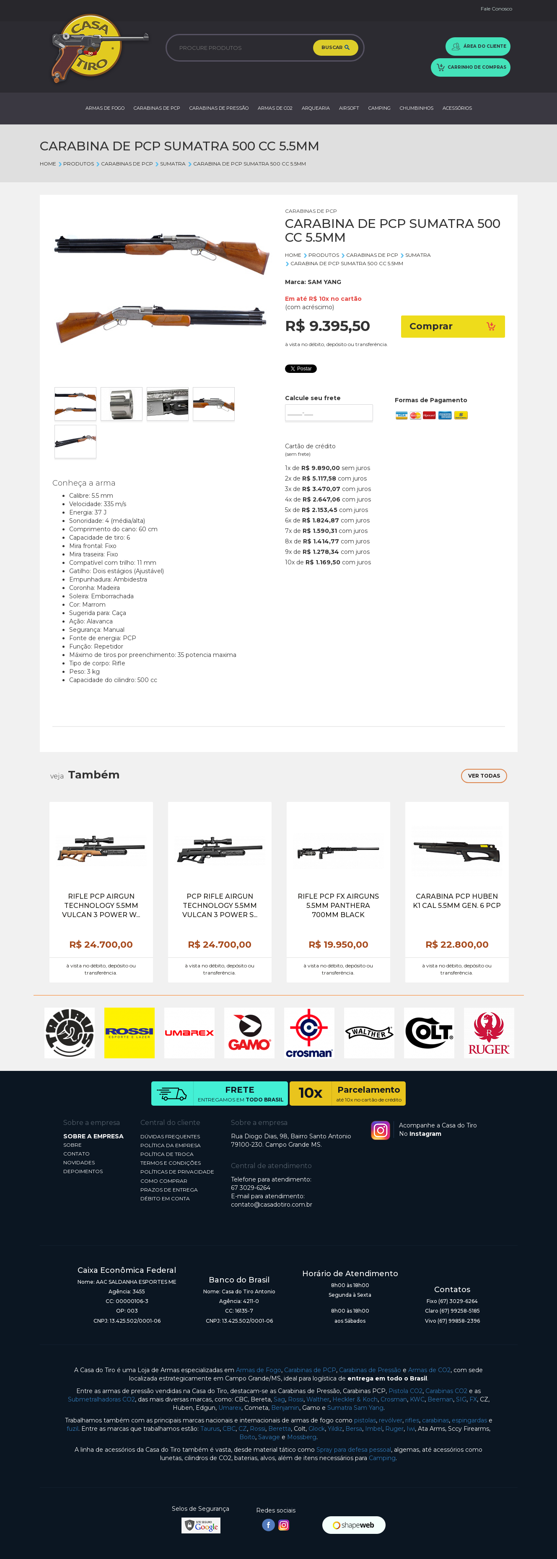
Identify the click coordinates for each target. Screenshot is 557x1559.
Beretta (279, 1428)
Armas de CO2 (429, 1370)
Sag (279, 1399)
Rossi (295, 1399)
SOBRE (72, 1145)
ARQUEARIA (316, 108)
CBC (229, 1428)
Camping (382, 1458)
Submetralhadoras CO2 (101, 1399)
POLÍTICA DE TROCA (167, 1154)
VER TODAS (484, 776)
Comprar (453, 326)
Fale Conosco (496, 8)
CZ (242, 1428)
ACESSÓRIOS (457, 108)
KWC (417, 1399)
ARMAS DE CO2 (275, 108)
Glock (316, 1428)
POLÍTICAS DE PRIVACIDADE (177, 1172)
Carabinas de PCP (310, 1370)
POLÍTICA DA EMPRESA (170, 1145)
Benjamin (285, 1408)
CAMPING (379, 108)
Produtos (76, 163)
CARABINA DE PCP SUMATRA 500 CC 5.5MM (246, 163)
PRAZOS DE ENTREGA (169, 1190)
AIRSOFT (349, 108)
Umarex (229, 1408)
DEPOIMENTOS (83, 1171)
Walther (317, 1399)
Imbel (373, 1428)
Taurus (210, 1428)
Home (48, 163)
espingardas (469, 1420)
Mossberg (301, 1437)
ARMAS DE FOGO (104, 108)
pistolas (365, 1420)
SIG (461, 1399)
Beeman (440, 1399)
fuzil (72, 1428)
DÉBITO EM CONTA (165, 1198)
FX (473, 1399)
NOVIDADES (79, 1162)
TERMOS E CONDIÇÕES (170, 1163)
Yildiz (335, 1428)
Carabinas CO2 (446, 1391)
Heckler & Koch (355, 1399)
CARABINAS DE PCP (157, 108)
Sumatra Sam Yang (355, 1408)
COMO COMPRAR (163, 1181)
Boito (247, 1437)
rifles (412, 1420)
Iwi (411, 1428)
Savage (269, 1437)
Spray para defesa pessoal (353, 1449)
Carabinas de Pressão (370, 1370)
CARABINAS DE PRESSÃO (219, 108)
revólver (390, 1420)
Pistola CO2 (405, 1391)
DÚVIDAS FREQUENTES (170, 1136)
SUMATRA (170, 163)
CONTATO (76, 1154)
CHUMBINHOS (416, 108)
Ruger (394, 1428)
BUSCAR (335, 48)
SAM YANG (324, 282)
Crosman (394, 1399)
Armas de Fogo (258, 1370)
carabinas (435, 1420)
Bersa (353, 1428)
